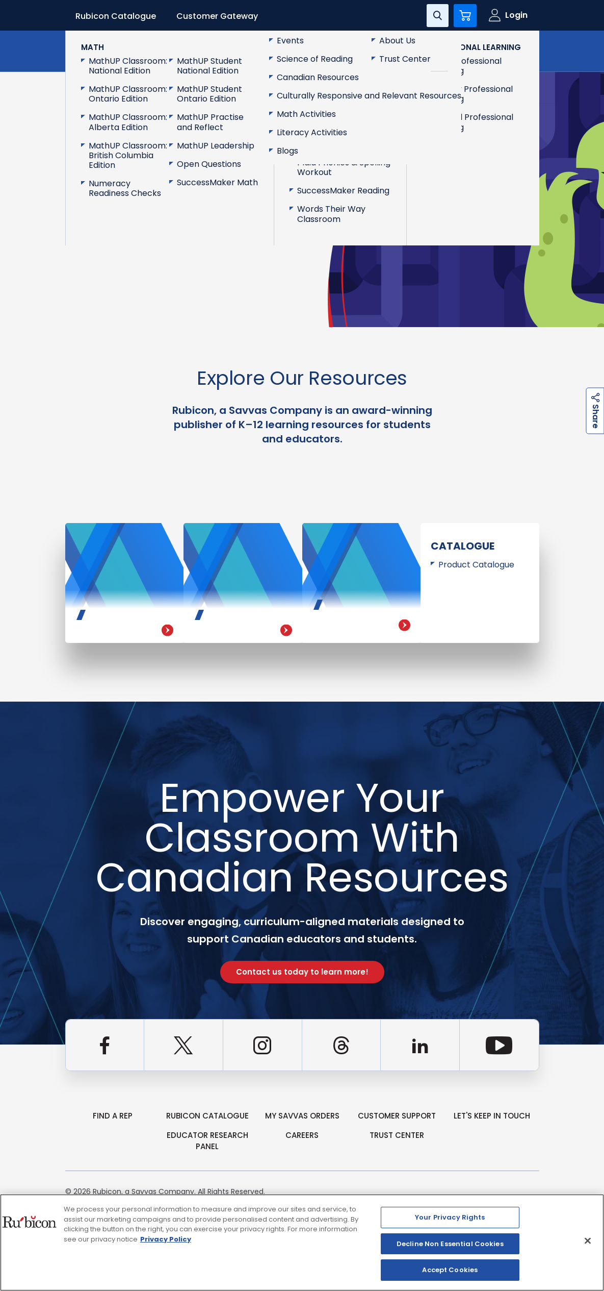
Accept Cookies (450, 1270)
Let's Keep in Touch (492, 1115)
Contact (496, 50)
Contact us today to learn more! (302, 971)
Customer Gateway (217, 16)
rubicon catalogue (207, 1115)
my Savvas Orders (302, 1115)
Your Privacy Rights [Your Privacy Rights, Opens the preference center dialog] (450, 1217)
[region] (302, 1242)
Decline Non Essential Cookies (450, 1244)
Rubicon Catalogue (115, 16)
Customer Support (397, 1115)
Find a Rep (113, 1115)
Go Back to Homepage (134, 216)
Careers (302, 1135)
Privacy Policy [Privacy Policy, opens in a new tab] (165, 1239)
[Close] (587, 1241)
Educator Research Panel (207, 1141)
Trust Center (397, 1135)
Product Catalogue (476, 564)
